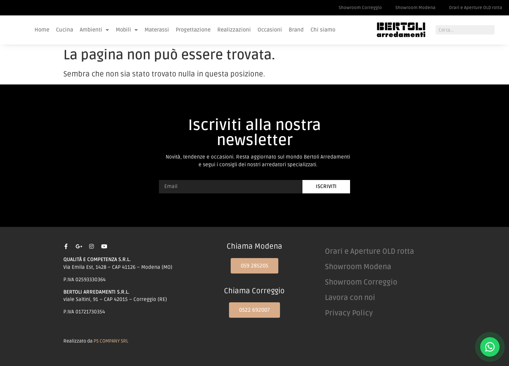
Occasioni (270, 29)
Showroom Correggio (360, 7)
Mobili (127, 30)
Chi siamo (322, 29)
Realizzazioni (234, 29)
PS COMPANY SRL (111, 341)
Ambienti (94, 30)
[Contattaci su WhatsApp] (490, 347)
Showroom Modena (415, 7)
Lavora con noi (350, 297)
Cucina (64, 29)
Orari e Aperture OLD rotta (475, 7)
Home (42, 29)
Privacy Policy (349, 313)
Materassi (157, 29)
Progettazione (193, 29)
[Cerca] (499, 30)
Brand (296, 29)
